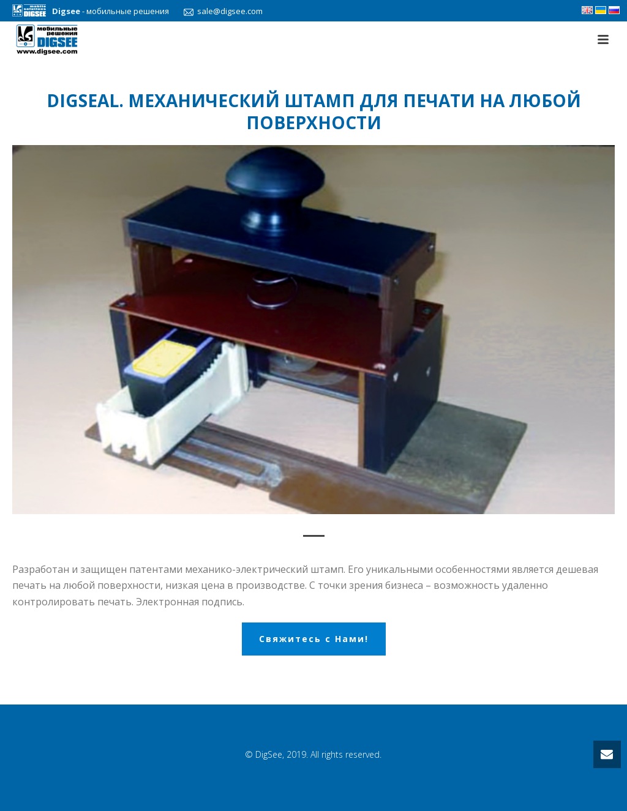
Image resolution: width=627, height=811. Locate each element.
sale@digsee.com (220, 11)
